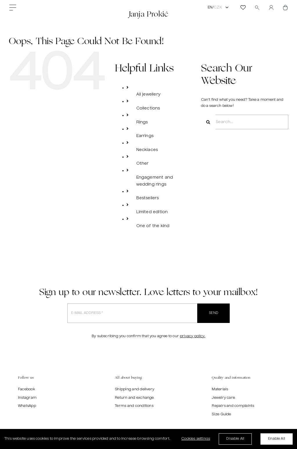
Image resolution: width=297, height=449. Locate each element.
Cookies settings (195, 440)
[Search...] (244, 122)
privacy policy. (192, 336)
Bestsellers (147, 198)
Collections (148, 108)
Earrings (144, 136)
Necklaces (147, 150)
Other (142, 163)
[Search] (208, 122)
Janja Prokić (148, 14)
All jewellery (148, 94)
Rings (142, 122)
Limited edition (152, 212)
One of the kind (153, 226)
